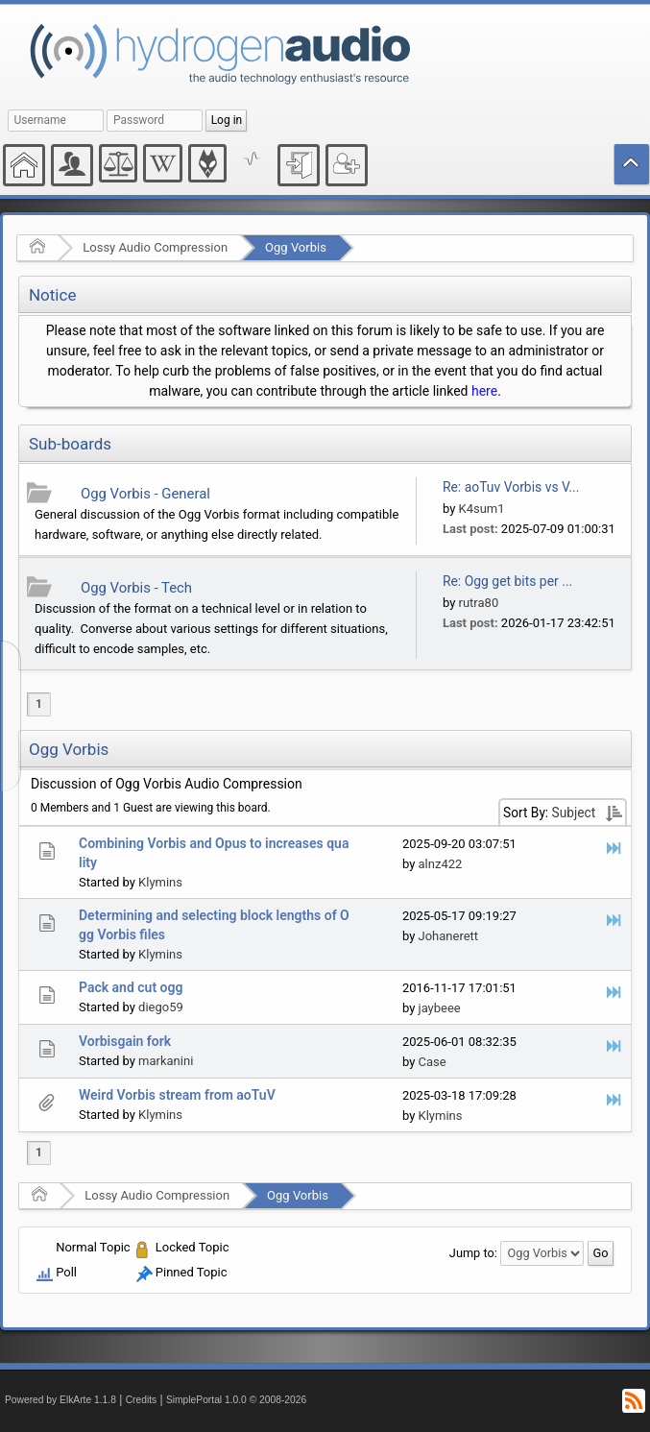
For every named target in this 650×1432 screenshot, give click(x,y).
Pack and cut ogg (130, 987)
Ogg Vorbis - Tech (136, 587)
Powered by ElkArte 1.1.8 (60, 1400)
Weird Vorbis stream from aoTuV (177, 1095)
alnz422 (441, 864)
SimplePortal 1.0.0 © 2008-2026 (236, 1400)
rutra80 (479, 602)
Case (432, 1062)
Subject (574, 812)
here (484, 391)
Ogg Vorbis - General (145, 493)
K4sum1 (482, 508)
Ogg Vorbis (295, 247)
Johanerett (449, 936)
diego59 (160, 1007)
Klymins (160, 882)
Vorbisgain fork (125, 1041)
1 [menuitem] (39, 704)
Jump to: (473, 1253)
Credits (141, 1400)
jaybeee (440, 1008)
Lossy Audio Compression (155, 247)
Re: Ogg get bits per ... (507, 581)
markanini (165, 1061)
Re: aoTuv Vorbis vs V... (511, 487)
